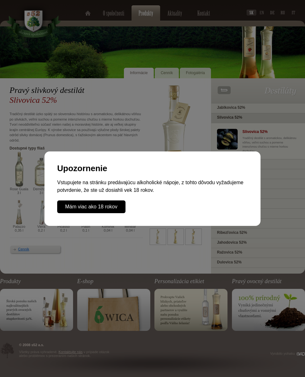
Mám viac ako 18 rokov (91, 206)
